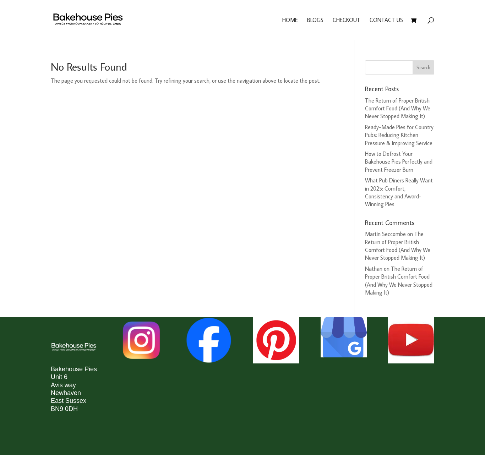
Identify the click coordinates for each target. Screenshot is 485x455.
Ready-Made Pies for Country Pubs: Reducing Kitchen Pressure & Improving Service (399, 135)
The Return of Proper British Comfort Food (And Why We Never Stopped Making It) (397, 108)
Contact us (386, 20)
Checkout (346, 20)
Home (290, 20)
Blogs (315, 20)
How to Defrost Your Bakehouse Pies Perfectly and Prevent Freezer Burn (398, 161)
